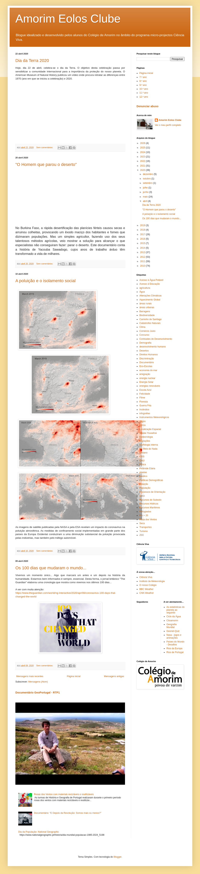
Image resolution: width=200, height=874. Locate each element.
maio (145, 196)
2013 (143, 252)
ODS (141, 456)
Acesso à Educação (149, 284)
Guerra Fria (145, 405)
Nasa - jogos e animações (174, 636)
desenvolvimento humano (152, 346)
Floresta (143, 401)
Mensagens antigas (114, 676)
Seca (142, 523)
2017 (143, 234)
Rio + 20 (143, 515)
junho (146, 192)
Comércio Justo (147, 331)
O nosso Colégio (148, 585)
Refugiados (145, 511)
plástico (143, 476)
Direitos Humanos (148, 354)
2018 (143, 229)
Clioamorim (172, 620)
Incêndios (144, 409)
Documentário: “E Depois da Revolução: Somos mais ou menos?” (67, 813)
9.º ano (143, 85)
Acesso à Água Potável (151, 280)
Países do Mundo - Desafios (175, 643)
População (144, 488)
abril (145, 201)
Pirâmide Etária (147, 468)
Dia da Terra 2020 (32, 60)
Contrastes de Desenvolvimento (155, 339)
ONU (142, 460)
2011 (143, 261)
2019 (143, 225)
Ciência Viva (145, 577)
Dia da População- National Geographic (38, 832)
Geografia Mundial (172, 625)
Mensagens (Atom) (38, 681)
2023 (143, 156)
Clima (142, 327)
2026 (143, 143)
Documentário (146, 362)
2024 (143, 152)
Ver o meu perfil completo (168, 125)
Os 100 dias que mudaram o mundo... (50, 567)
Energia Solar (146, 382)
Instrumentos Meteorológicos (154, 417)
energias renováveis (149, 386)
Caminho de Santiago (150, 319)
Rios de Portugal (175, 652)
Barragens (144, 311)
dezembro (148, 174)
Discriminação (146, 358)
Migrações (144, 441)
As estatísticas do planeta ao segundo (176, 610)
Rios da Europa (174, 648)
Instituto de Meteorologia (152, 581)
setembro (148, 183)
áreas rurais (145, 303)
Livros (142, 425)
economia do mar (148, 370)
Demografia (145, 342)
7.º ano (143, 77)
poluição (143, 484)
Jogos (142, 421)
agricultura (144, 288)
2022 (143, 161)
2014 (143, 248)
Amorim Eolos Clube (68, 18)
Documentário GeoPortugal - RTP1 (37, 692)
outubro (147, 178)
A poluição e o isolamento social (45, 280)
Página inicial (74, 676)
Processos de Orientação (152, 492)
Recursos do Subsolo (150, 499)
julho (145, 187)
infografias (144, 413)
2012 (143, 257)
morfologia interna (148, 444)
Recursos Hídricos (148, 503)
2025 (143, 147)
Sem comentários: (45, 147)
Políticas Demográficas (151, 480)
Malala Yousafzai (148, 433)
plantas (143, 472)
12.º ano (143, 96)
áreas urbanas (146, 307)
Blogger (118, 857)
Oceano (143, 452)
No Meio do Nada (148, 448)
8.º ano (143, 81)
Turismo (143, 531)
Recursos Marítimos (149, 507)
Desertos (144, 350)
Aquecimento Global (149, 299)
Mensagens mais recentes (29, 676)
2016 (143, 239)
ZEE (141, 535)
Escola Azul (145, 390)
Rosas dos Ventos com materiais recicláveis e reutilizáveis (64, 794)
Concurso (144, 335)
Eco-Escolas (145, 366)
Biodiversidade (147, 315)
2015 (143, 243)
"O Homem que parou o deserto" (46, 164)
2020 (143, 170)
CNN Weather (146, 593)
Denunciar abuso (147, 106)
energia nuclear (147, 378)
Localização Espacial (150, 429)
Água (142, 291)
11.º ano (143, 92)
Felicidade (144, 393)
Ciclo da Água (174, 616)
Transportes (145, 527)
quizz (142, 495)
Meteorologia (146, 437)
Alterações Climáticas (150, 295)
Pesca (142, 464)
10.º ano (143, 89)
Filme (142, 397)
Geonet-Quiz (173, 631)
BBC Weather (146, 589)
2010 (143, 265)
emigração (144, 374)
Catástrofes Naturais (149, 323)
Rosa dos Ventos (148, 519)
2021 (143, 165)
